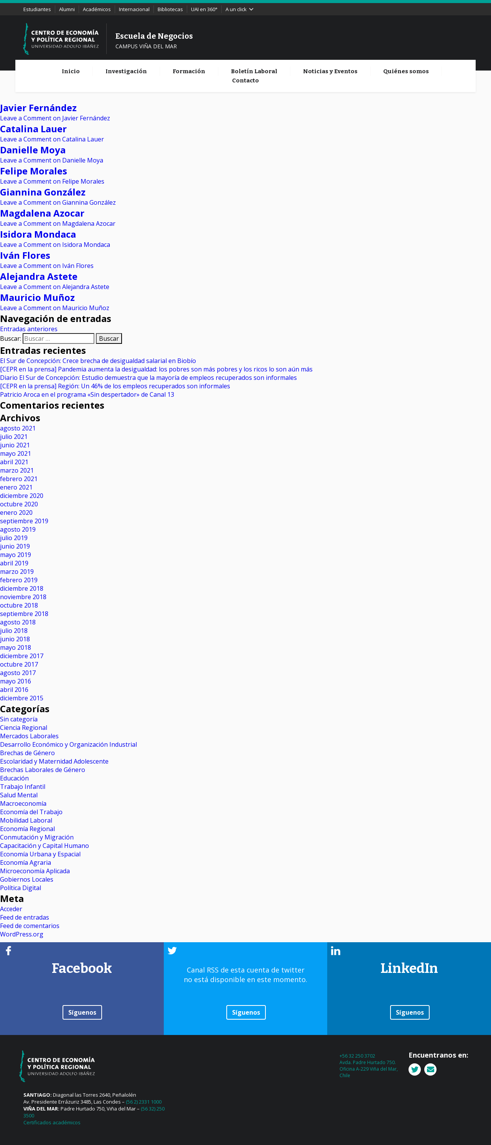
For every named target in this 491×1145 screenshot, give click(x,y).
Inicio (71, 71)
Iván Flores (25, 255)
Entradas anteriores (29, 329)
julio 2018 (14, 630)
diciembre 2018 (21, 588)
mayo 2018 (15, 647)
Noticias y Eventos (330, 71)
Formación (189, 71)
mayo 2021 (15, 453)
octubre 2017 (19, 664)
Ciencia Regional (23, 727)
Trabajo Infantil (22, 786)
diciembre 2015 (21, 698)
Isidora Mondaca (38, 234)
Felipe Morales (33, 170)
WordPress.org (21, 934)
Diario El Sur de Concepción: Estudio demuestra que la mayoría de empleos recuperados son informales (148, 377)
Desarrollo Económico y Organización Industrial (68, 744)
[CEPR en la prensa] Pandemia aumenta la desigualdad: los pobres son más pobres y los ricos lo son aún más (156, 369)
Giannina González (43, 192)
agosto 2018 (18, 622)
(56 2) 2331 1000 (143, 1101)
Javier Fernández (38, 107)
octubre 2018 (19, 605)
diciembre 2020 (21, 495)
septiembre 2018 (24, 613)
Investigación (126, 71)
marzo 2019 (17, 571)
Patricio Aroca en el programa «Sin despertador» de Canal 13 (87, 394)
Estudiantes (37, 9)
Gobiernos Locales (26, 879)
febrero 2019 (19, 580)
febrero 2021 (19, 479)
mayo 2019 (15, 554)
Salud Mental (19, 795)
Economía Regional (27, 829)
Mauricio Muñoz (37, 297)
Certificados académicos (52, 1122)
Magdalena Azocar (42, 213)
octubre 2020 (19, 504)
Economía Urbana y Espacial (40, 854)
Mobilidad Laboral (26, 820)
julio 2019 (14, 538)
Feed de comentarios (29, 926)
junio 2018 (15, 639)
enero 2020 (16, 512)
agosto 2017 (18, 673)
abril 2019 (14, 563)
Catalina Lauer (33, 128)
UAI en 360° (204, 9)
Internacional (134, 9)
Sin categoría (19, 719)
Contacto (245, 80)
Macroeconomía (23, 803)
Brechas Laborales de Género (42, 770)
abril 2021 (14, 462)
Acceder (11, 909)
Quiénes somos (406, 71)
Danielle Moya (33, 149)
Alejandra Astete (38, 276)
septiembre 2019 (24, 521)
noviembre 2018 (23, 597)
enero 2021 (16, 487)
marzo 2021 (17, 470)
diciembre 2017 (21, 656)
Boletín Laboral (254, 71)
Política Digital (20, 888)
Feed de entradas (24, 917)
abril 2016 (14, 689)
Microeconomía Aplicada (35, 871)
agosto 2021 (18, 428)
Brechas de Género (27, 753)
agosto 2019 (18, 529)
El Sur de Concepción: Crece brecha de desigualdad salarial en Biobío (98, 360)
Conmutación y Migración (37, 837)
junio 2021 (15, 445)
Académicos (97, 9)
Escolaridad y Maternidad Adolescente (54, 761)
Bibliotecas (170, 9)
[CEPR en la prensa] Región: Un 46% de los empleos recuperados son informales (115, 386)
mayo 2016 (15, 681)
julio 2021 (14, 436)
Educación (14, 778)
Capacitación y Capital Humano (44, 845)
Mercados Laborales (29, 736)
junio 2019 (15, 546)
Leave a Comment (55, 118)
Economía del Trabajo (31, 812)
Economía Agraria (25, 862)
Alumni (67, 9)
